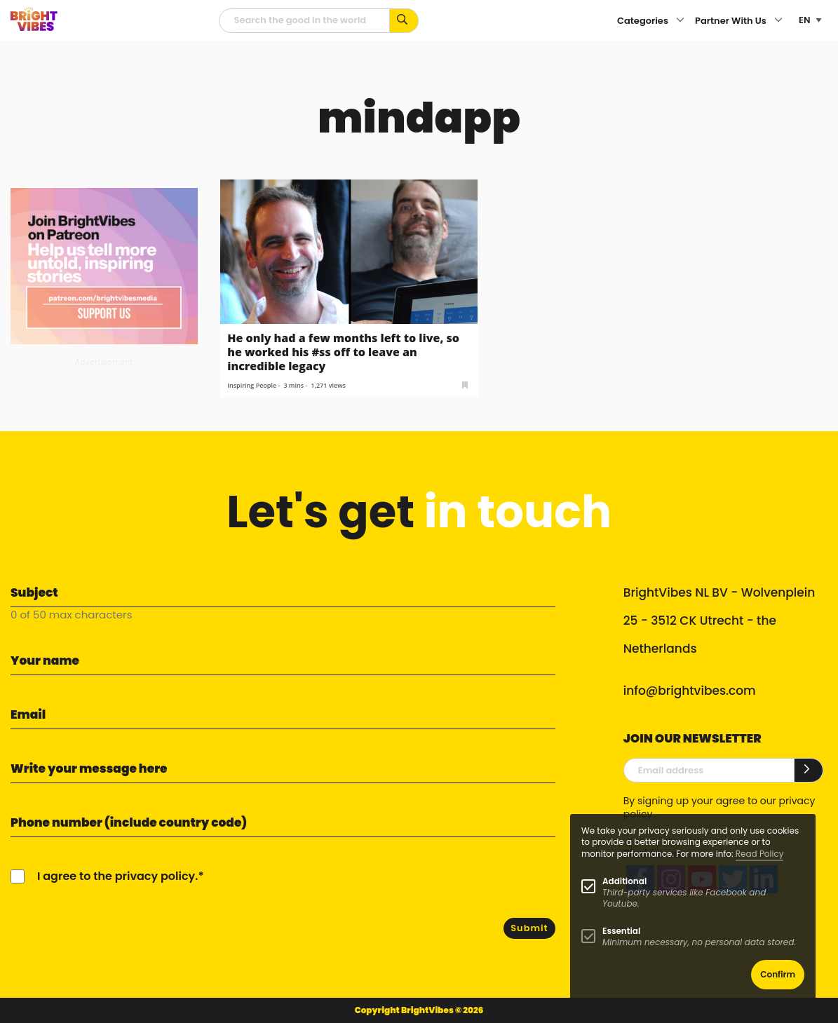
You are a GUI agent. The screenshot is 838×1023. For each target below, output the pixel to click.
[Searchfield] (304, 20)
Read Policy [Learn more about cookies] (760, 854)
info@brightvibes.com (689, 690)
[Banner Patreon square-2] (104, 265)
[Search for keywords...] (404, 20)
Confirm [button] (777, 974)
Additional (624, 881)
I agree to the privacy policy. (117, 876)
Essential (621, 931)
